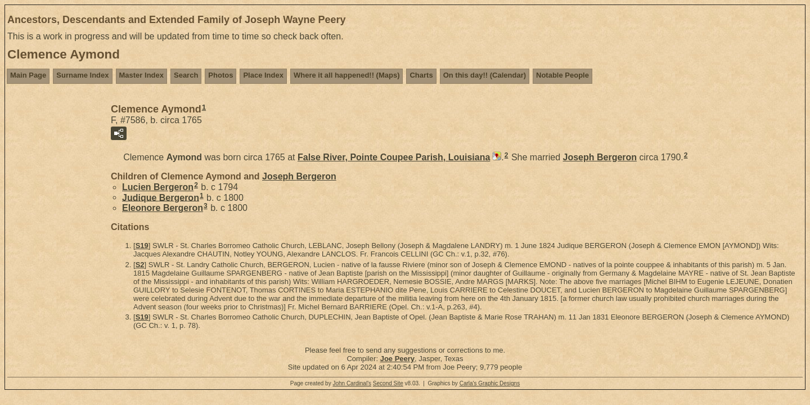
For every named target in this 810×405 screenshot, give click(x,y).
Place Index (263, 75)
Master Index (141, 75)
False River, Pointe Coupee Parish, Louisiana (394, 157)
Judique (160, 197)
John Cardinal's (351, 383)
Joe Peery (397, 358)
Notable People (562, 75)
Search (186, 75)
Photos (220, 75)
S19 (142, 245)
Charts (421, 75)
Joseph (600, 157)
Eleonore (162, 208)
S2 (140, 264)
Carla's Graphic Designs (490, 383)
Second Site (388, 383)
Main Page (28, 75)
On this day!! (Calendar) (484, 75)
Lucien (158, 187)
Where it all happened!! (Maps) (347, 75)
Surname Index (82, 75)
